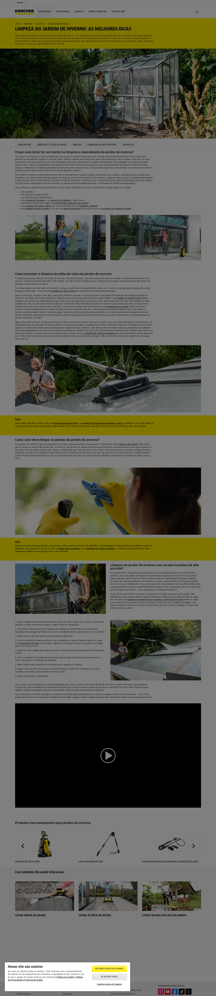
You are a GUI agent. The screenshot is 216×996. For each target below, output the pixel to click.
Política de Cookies (66, 977)
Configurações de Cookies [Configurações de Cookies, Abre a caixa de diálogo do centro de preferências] (109, 984)
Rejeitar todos (109, 977)
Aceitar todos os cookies (109, 969)
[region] (67, 976)
